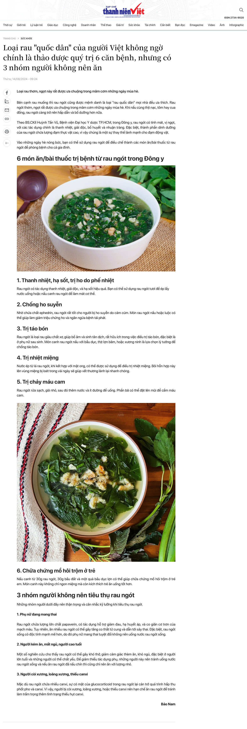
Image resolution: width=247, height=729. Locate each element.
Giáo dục (52, 25)
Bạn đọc (180, 25)
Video (211, 25)
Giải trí (120, 25)
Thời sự (7, 25)
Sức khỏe (134, 25)
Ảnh (222, 25)
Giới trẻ (21, 25)
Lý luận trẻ (36, 25)
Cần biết (165, 25)
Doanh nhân (88, 25)
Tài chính (150, 25)
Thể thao (106, 25)
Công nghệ (69, 25)
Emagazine (196, 25)
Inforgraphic (236, 25)
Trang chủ (9, 38)
